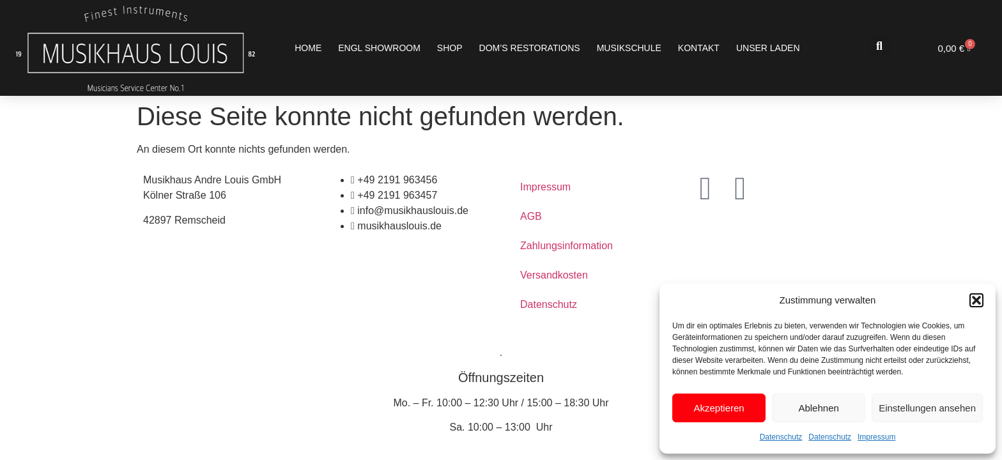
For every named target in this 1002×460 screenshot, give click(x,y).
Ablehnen (818, 407)
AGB (531, 216)
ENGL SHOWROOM (379, 48)
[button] (976, 300)
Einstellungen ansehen (927, 407)
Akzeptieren (718, 407)
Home (308, 48)
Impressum (876, 437)
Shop (450, 48)
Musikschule (629, 48)
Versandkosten (554, 275)
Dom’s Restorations (529, 48)
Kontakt (699, 48)
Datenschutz (781, 437)
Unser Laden (768, 48)
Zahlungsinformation (566, 245)
